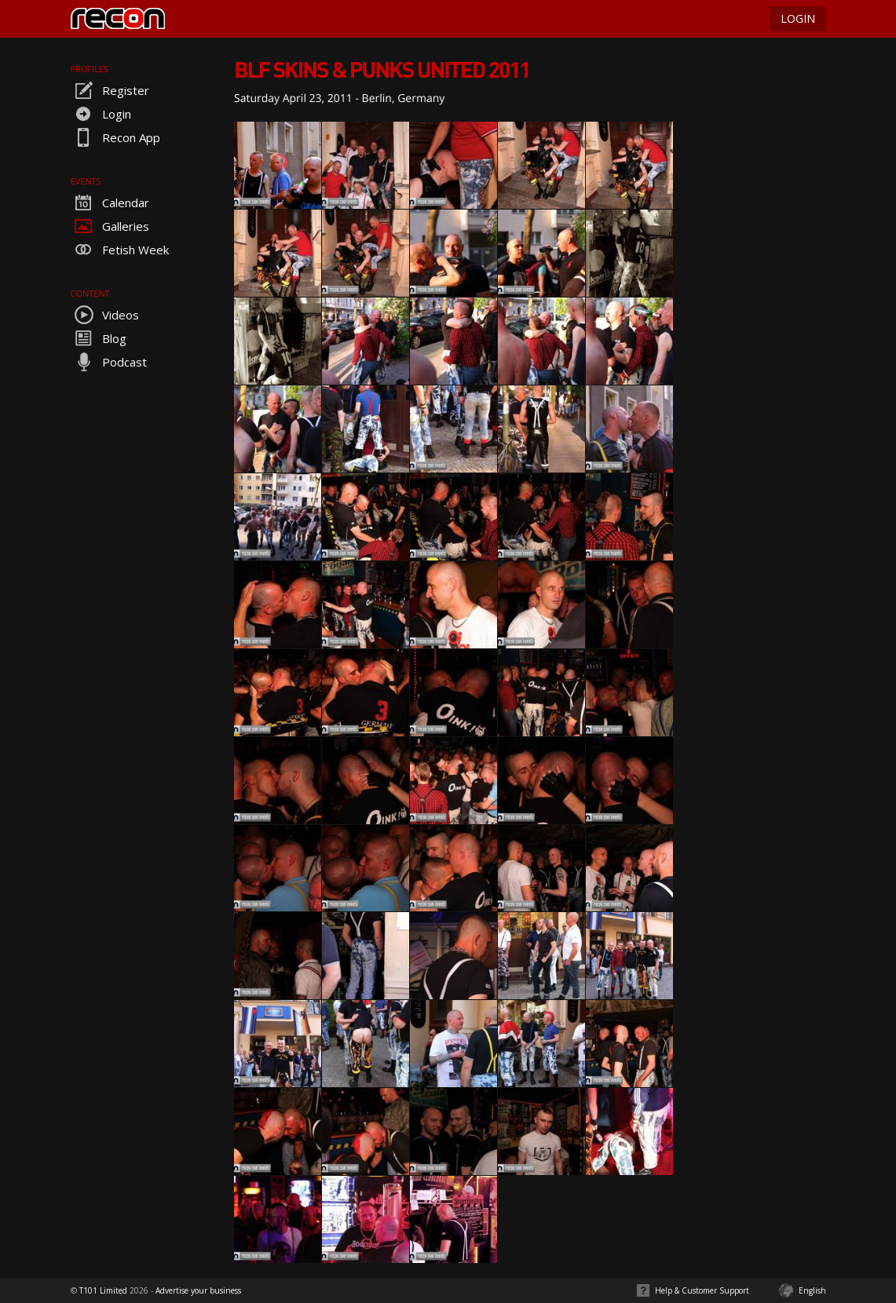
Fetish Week (120, 249)
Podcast (109, 362)
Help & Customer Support (702, 1290)
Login (101, 114)
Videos (105, 315)
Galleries (110, 226)
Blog (98, 338)
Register (110, 90)
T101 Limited (103, 1290)
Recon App (115, 137)
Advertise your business (198, 1290)
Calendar (110, 202)
